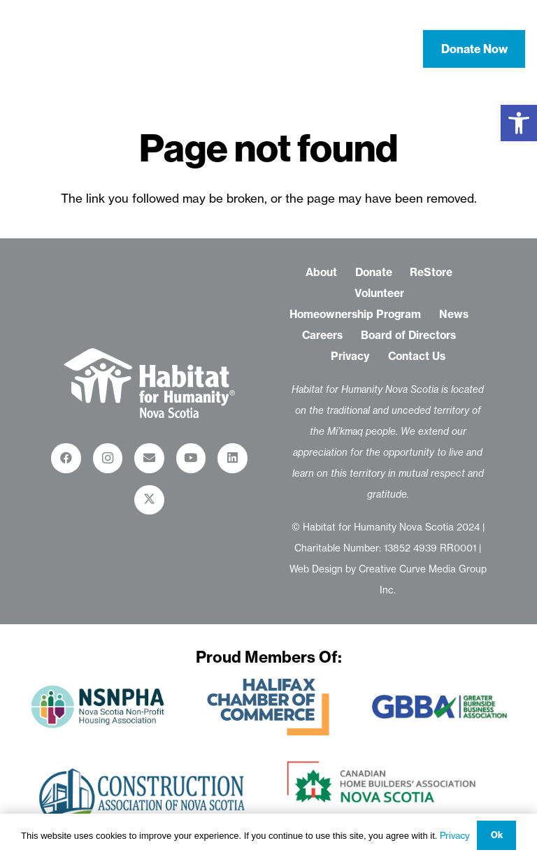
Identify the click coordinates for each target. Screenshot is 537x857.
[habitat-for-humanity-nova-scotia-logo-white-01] (72, 48)
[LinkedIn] (232, 458)
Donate (373, 272)
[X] (149, 500)
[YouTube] (191, 458)
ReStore (431, 272)
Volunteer (379, 293)
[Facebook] (66, 458)
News (453, 314)
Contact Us (416, 356)
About (321, 272)
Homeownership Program (355, 314)
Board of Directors (408, 335)
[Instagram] (108, 458)
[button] (519, 123)
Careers (322, 335)
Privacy (350, 356)
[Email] (149, 458)
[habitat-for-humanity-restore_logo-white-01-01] (149, 383)
